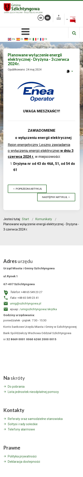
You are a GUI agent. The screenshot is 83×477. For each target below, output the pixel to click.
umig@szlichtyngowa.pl (25, 303)
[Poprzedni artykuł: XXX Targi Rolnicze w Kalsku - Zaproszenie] (27, 189)
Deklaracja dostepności (24, 461)
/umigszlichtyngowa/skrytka (38, 309)
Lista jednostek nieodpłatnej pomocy (33, 392)
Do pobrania (16, 386)
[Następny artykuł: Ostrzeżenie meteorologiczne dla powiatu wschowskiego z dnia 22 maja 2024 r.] (56, 197)
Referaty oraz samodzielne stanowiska (35, 419)
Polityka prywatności (22, 456)
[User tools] (69, 71)
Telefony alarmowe (21, 429)
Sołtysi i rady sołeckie (23, 424)
